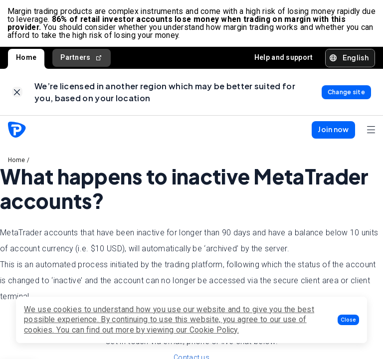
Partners (81, 59)
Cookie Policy (213, 330)
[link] (17, 94)
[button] (348, 320)
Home (26, 59)
